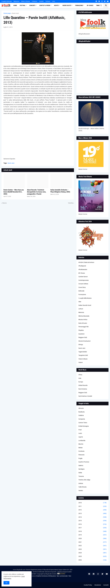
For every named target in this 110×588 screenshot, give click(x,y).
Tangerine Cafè (83, 355)
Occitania (81, 451)
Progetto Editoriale (7, 1)
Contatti (41, 1)
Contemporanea (83, 280)
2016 (92, 524)
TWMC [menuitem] (98, 5)
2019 (92, 535)
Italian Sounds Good (84, 305)
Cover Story (82, 287)
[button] (101, 5)
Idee (79, 301)
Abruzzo (81, 408)
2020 (92, 539)
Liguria (80, 437)
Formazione (82, 294)
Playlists (81, 330)
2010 (92, 503)
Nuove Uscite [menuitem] (67, 5)
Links (53, 1)
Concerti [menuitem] (32, 5)
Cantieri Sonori (83, 276)
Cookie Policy (88, 585)
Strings (80, 344)
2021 (92, 542)
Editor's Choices (25, 1)
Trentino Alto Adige (84, 480)
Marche (80, 444)
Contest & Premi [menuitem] (44, 5)
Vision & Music (82, 359)
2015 (92, 521)
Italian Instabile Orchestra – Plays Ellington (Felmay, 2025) (60, 191)
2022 (92, 546)
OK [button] (6, 583)
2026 (92, 560)
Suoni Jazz (15, 13)
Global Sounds (82, 385)
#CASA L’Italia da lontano (86, 262)
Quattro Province (83, 462)
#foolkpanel (82, 266)
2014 (92, 517)
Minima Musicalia (83, 316)
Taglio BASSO (82, 352)
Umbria (80, 483)
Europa (80, 382)
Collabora (34, 1)
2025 (92, 556)
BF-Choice (81, 273)
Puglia (80, 458)
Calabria (81, 415)
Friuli (79, 430)
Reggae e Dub (82, 337)
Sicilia (80, 472)
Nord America (82, 389)
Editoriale (81, 291)
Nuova (5, 203)
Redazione (16, 1)
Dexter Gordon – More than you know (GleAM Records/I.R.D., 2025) (14, 192)
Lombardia (81, 440)
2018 (92, 531)
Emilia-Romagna (83, 426)
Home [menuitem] (15, 5)
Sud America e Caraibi (85, 396)
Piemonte (81, 455)
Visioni (80, 362)
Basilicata (81, 412)
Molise (80, 447)
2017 (92, 528)
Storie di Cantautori (84, 341)
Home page (7, 13)
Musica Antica (82, 319)
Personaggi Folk (83, 326)
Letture (80, 309)
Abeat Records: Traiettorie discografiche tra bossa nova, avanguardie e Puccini (36, 192)
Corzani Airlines (83, 284)
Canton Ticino (82, 422)
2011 (92, 506)
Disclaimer (97, 585)
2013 (92, 514)
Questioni (81, 334)
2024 (92, 553)
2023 (92, 549)
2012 (92, 510)
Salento (80, 465)
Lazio (80, 433)
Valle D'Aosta (82, 487)
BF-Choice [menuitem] (90, 5)
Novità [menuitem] (56, 5)
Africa (80, 374)
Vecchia (70, 203)
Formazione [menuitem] (79, 5)
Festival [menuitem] (22, 5)
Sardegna (81, 469)
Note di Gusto (82, 323)
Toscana (81, 476)
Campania (81, 419)
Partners (48, 1)
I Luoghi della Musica (84, 298)
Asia (79, 378)
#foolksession (82, 269)
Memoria (81, 312)
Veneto (80, 490)
